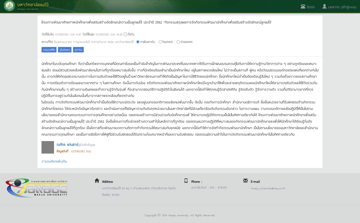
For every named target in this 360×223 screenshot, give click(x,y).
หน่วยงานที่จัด (49, 49)
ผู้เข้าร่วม (78, 49)
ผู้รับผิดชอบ (65, 49)
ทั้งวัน (131, 34)
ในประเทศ (168, 41)
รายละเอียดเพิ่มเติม (54, 161)
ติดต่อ (308, 6)
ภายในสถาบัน (147, 41)
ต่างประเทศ (186, 41)
